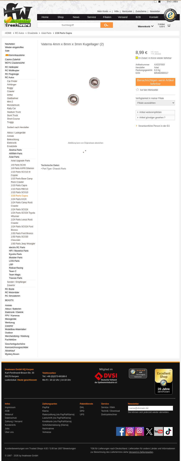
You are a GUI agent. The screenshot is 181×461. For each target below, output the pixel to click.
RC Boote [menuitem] (9, 289)
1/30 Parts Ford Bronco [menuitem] (22, 233)
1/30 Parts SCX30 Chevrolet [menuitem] (19, 238)
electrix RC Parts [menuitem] (17, 247)
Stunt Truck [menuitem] (12, 115)
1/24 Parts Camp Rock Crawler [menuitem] (22, 204)
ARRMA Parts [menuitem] (15, 153)
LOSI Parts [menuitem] (14, 261)
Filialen (107, 17)
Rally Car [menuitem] (11, 108)
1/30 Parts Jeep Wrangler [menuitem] (23, 243)
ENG (169, 1)
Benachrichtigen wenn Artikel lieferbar (155, 82)
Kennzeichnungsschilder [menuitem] (16, 347)
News (76, 17)
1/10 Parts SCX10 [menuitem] (19, 192)
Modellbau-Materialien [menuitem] (15, 329)
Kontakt (153, 17)
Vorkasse (46, 432)
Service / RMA (108, 407)
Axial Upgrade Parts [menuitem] (20, 160)
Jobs (7, 428)
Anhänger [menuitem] (11, 84)
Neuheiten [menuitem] (10, 44)
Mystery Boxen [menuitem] (12, 354)
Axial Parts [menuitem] (14, 157)
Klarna (45, 411)
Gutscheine (141, 11)
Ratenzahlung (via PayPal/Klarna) (58, 414)
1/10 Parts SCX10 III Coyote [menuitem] (20, 174)
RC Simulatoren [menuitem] (12, 296)
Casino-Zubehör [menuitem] (13, 59)
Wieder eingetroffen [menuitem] (14, 47)
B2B (138, 17)
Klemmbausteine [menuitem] (15, 55)
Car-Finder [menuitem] (12, 81)
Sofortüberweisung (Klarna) (55, 425)
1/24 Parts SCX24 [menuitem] (19, 209)
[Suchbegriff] (68, 25)
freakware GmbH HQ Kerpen (19, 369)
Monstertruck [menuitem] (13, 105)
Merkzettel (127, 11)
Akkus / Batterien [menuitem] (13, 309)
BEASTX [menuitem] (9, 300)
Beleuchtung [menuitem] (13, 139)
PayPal (45, 407)
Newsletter (155, 11)
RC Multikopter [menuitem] (12, 70)
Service (91, 17)
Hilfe (116, 11)
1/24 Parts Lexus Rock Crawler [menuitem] (22, 221)
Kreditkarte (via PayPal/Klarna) (57, 421)
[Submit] (106, 25)
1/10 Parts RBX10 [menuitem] (19, 189)
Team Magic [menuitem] (15, 274)
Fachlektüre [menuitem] (10, 339)
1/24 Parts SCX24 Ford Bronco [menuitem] (22, 228)
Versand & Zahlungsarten (141, 452)
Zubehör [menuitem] (11, 285)
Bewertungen (69, 448)
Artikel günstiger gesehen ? (151, 117)
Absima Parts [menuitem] (15, 150)
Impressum (10, 407)
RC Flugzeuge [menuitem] (12, 74)
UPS (82, 414)
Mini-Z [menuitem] (10, 101)
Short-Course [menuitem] (13, 119)
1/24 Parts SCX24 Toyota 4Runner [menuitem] (23, 214)
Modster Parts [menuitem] (15, 257)
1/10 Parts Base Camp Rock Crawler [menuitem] (22, 180)
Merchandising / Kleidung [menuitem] (17, 336)
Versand (123, 17)
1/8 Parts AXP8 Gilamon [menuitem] (22, 168)
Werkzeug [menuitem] (10, 322)
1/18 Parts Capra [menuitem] (19, 196)
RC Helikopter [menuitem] (12, 67)
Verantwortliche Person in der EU (154, 126)
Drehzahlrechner (109, 414)
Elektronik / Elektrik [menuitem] (14, 312)
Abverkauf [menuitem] (10, 350)
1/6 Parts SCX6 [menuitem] (18, 165)
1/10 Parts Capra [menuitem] (19, 185)
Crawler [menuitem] (10, 91)
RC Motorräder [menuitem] (12, 292)
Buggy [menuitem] (10, 88)
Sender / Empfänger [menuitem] (16, 282)
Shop (61, 17)
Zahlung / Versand (13, 421)
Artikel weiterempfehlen (149, 112)
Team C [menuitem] (12, 271)
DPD (82, 411)
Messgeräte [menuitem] (10, 319)
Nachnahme (48, 428)
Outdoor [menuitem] (9, 332)
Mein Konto (104, 11)
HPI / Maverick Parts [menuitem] (19, 251)
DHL (82, 407)
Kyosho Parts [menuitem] (15, 254)
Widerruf (9, 414)
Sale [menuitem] (7, 51)
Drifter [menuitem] (10, 95)
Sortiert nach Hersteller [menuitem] (18, 127)
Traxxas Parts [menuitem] (15, 278)
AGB (7, 411)
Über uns (9, 432)
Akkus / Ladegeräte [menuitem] (16, 132)
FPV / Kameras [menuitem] (12, 315)
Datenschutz (11, 418)
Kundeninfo (10, 425)
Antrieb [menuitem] (10, 136)
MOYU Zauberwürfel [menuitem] (15, 63)
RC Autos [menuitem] (9, 77)
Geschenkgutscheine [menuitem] (15, 344)
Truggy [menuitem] (10, 122)
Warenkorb (146, 26)
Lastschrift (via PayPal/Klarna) (56, 418)
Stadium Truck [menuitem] (14, 112)
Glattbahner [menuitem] (12, 98)
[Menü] (145, 371)
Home (45, 17)
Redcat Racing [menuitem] (16, 268)
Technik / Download (110, 411)
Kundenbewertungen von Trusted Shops (24, 448)
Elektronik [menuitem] (12, 143)
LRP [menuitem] (11, 264)
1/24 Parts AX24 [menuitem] (19, 199)
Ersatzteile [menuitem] (12, 146)
